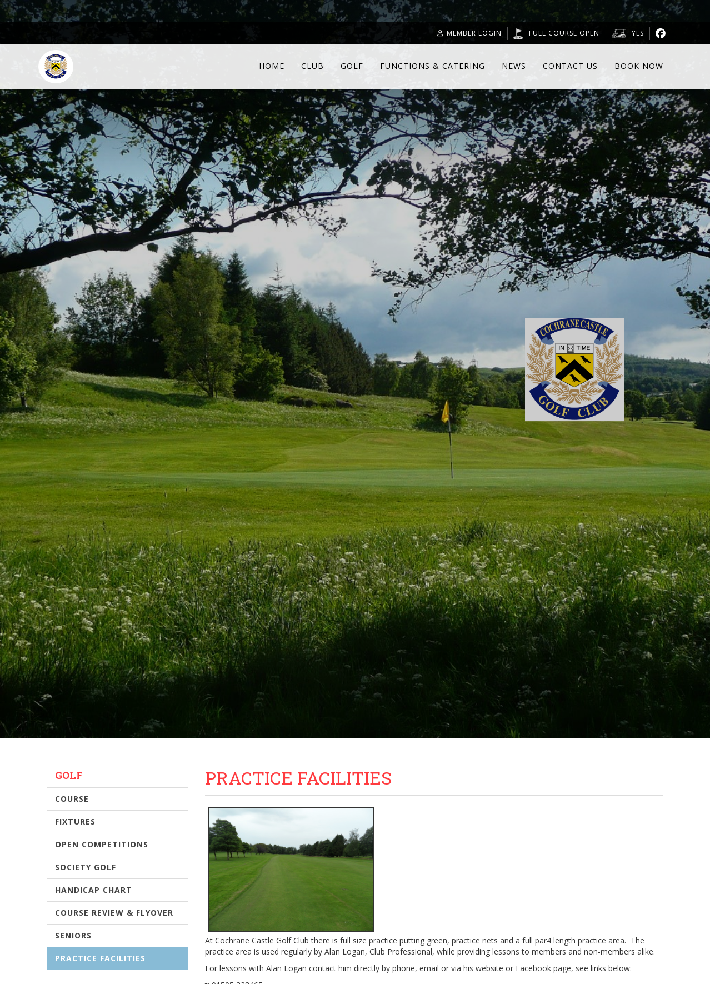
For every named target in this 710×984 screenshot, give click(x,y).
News (514, 66)
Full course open (564, 33)
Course (72, 798)
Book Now (638, 66)
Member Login (469, 33)
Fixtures (75, 821)
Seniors (73, 935)
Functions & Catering (432, 66)
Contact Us (570, 66)
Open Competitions (101, 844)
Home (271, 66)
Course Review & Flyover (114, 912)
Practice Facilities (100, 958)
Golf (352, 66)
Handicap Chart (93, 890)
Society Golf (85, 867)
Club (312, 66)
